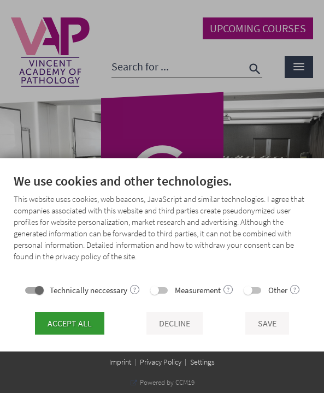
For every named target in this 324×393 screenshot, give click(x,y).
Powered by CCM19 (166, 382)
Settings (202, 362)
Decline (174, 323)
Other (277, 290)
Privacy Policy (160, 362)
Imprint (120, 362)
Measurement (198, 290)
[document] (162, 226)
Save (267, 323)
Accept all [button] (70, 323)
